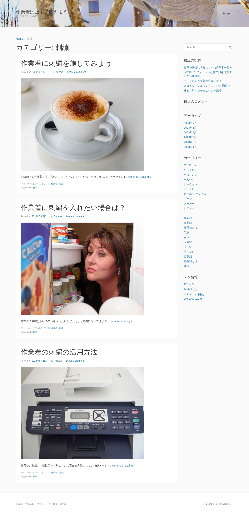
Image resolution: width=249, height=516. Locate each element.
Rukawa (59, 72)
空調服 (188, 256)
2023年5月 (190, 142)
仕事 (35, 187)
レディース (190, 208)
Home (226, 13)
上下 (186, 213)
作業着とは (190, 227)
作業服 (188, 217)
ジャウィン (190, 184)
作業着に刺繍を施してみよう (66, 63)
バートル (189, 189)
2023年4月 (190, 146)
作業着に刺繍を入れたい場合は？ (73, 208)
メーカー (189, 203)
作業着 (54, 184)
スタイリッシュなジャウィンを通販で (207, 85)
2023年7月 (190, 132)
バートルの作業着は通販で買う (203, 80)
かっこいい (190, 174)
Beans (209, 504)
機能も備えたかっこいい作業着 (203, 90)
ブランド (189, 198)
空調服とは (190, 261)
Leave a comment (76, 72)
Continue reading (140, 176)
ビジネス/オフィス (41, 184)
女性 (186, 237)
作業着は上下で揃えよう (42, 11)
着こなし (189, 251)
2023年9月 (190, 122)
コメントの (194, 294)
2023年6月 (190, 137)
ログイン (189, 284)
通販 (186, 266)
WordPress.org (193, 298)
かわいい (189, 179)
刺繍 (61, 184)
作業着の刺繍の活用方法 (59, 352)
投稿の (191, 289)
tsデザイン (190, 165)
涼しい (188, 246)
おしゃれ (189, 169)
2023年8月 (190, 127)
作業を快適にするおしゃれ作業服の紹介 (208, 67)
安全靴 (188, 242)
